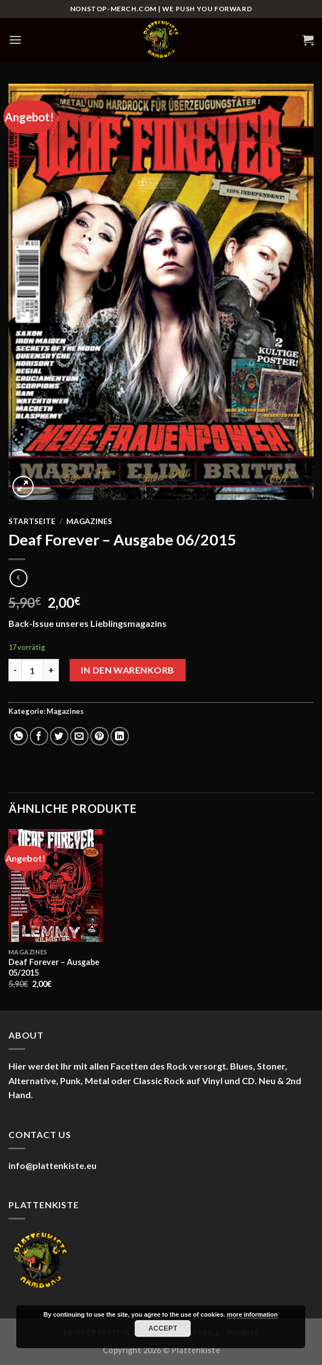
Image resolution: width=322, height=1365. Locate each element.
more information (252, 1314)
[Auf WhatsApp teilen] (19, 736)
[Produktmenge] (32, 670)
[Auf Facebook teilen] (39, 736)
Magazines (89, 521)
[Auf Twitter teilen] (59, 736)
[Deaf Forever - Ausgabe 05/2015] (55, 886)
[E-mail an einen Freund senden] (79, 736)
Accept (163, 1328)
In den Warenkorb (127, 670)
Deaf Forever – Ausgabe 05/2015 (53, 967)
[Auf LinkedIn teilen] (120, 736)
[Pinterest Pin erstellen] (99, 736)
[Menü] (15, 39)
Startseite (32, 521)
